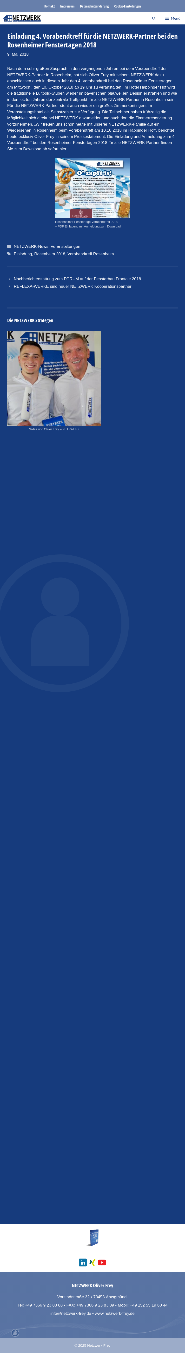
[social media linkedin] (83, 1262)
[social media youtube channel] (102, 1262)
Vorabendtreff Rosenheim (90, 254)
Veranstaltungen (65, 246)
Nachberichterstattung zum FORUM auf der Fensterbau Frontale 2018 (77, 279)
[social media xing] (92, 1262)
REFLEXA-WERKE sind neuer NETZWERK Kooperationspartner (72, 286)
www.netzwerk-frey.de (115, 1313)
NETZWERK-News (31, 246)
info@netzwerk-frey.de (70, 1313)
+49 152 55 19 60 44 (148, 1305)
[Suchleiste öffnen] (153, 18)
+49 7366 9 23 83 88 (44, 1305)
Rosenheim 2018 (49, 254)
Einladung (23, 254)
